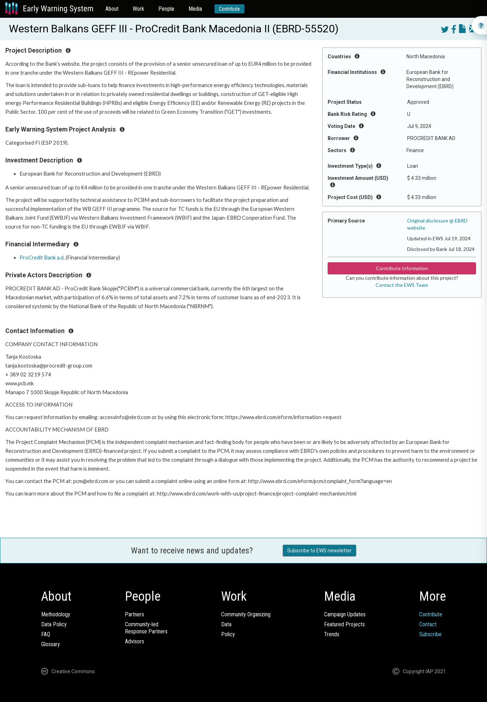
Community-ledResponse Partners (146, 628)
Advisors (134, 641)
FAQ (45, 634)
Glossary (50, 644)
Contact (428, 624)
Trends (331, 634)
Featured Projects (344, 624)
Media (195, 8)
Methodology (55, 614)
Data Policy (54, 624)
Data (226, 624)
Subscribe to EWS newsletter (319, 550)
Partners (134, 614)
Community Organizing (245, 614)
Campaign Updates (345, 614)
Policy (228, 634)
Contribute (229, 9)
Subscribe (430, 634)
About (112, 8)
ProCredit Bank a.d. (42, 257)
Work (138, 8)
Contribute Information (402, 268)
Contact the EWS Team (402, 285)
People (166, 8)
